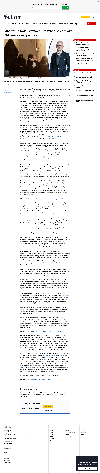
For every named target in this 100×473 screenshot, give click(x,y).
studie (44, 359)
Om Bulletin (67, 426)
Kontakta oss (83, 432)
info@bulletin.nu (11, 434)
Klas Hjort (5, 452)
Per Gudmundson (8, 92)
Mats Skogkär (6, 450)
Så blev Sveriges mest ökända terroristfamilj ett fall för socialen (44, 331)
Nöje (76, 24)
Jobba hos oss (68, 436)
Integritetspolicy (68, 430)
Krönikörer (53, 24)
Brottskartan (91, 24)
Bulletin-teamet (68, 428)
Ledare (41, 24)
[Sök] (9, 24)
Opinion (60, 24)
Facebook (83, 428)
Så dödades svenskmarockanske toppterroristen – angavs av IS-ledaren (46, 199)
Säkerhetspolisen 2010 (51, 355)
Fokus (66, 24)
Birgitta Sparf (6, 467)
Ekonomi (34, 24)
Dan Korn (5, 453)
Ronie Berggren (6, 464)
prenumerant (37, 408)
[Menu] (5, 24)
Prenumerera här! (8, 443)
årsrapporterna (32, 263)
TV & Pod (21, 24)
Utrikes (28, 24)
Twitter (82, 426)
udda (67, 297)
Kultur (71, 24)
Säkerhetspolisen (63, 363)
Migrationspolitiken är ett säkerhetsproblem (38, 379)
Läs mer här (92, 464)
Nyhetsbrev (83, 434)
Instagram (83, 430)
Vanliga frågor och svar (70, 432)
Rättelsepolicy (68, 434)
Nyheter (14, 24)
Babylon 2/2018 (56, 137)
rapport (22, 367)
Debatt (46, 24)
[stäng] (98, 2)
